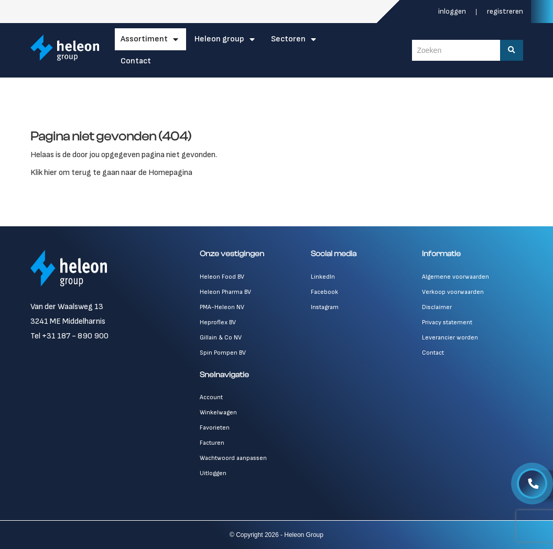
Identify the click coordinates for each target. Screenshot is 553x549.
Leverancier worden (450, 338)
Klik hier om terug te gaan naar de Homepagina (111, 173)
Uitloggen (213, 473)
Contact (136, 61)
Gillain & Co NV (221, 338)
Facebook (324, 292)
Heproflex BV (218, 322)
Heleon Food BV (222, 277)
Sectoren (288, 39)
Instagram (325, 307)
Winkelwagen (218, 412)
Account (211, 397)
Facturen (212, 443)
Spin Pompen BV (223, 353)
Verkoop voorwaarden (453, 292)
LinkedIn (323, 277)
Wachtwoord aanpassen (233, 458)
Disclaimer (437, 307)
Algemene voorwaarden (455, 277)
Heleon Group (219, 39)
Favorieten (215, 428)
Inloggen (453, 11)
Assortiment (144, 39)
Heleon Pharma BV (225, 292)
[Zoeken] (511, 50)
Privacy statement (447, 322)
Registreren (505, 11)
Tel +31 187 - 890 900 (69, 336)
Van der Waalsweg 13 (66, 307)
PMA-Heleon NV (222, 307)
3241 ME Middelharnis (67, 321)
